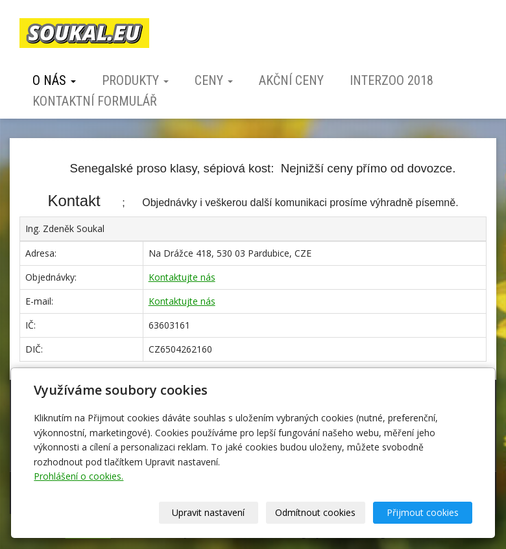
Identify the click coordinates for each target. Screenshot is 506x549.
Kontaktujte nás (182, 277)
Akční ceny (291, 80)
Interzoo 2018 (391, 80)
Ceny (214, 80)
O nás (54, 80)
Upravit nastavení (208, 512)
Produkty (135, 80)
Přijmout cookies (423, 512)
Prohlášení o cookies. (78, 476)
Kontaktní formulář (94, 101)
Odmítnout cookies (315, 512)
